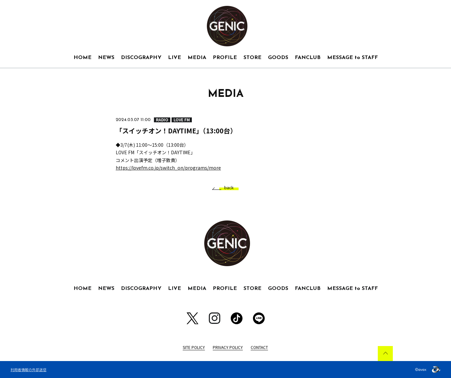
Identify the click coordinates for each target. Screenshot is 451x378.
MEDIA (197, 57)
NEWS (106, 57)
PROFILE (225, 57)
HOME (83, 57)
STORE (252, 57)
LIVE (174, 57)
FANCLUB (308, 57)
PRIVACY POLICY (228, 347)
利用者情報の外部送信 (28, 369)
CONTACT (259, 347)
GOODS (278, 57)
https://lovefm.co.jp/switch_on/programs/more (168, 167)
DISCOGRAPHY (141, 57)
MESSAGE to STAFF (352, 57)
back (226, 187)
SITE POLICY (194, 347)
